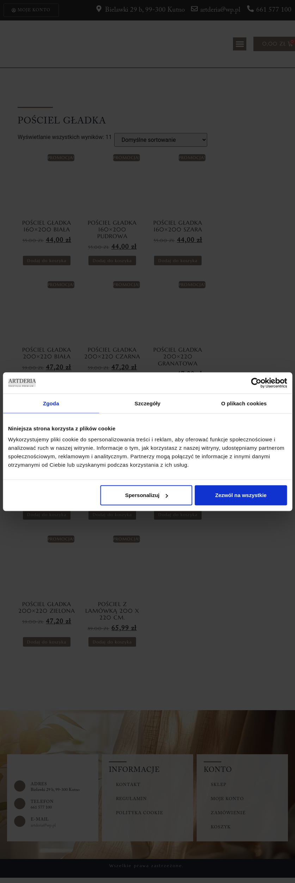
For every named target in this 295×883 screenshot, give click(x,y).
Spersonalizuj (146, 495)
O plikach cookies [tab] (244, 403)
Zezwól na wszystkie (241, 495)
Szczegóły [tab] (147, 403)
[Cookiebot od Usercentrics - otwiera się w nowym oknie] (256, 382)
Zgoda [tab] (51, 403)
